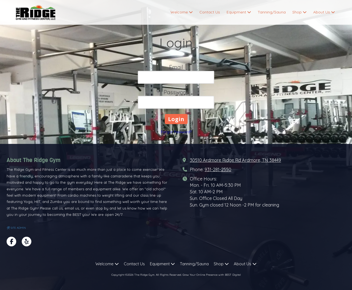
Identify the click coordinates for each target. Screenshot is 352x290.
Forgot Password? (176, 132)
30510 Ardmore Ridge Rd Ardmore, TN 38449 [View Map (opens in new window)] (235, 160)
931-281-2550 (218, 169)
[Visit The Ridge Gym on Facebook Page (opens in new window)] (11, 241)
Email (176, 67)
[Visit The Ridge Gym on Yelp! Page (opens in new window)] (26, 241)
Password (176, 92)
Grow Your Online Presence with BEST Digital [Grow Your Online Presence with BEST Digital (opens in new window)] (212, 275)
